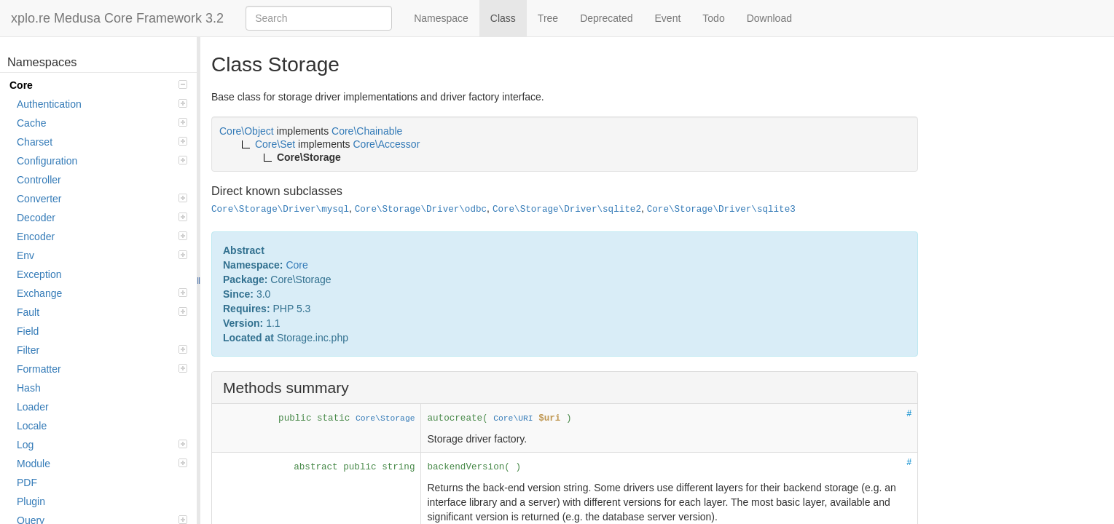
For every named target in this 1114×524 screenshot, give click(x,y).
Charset (102, 142)
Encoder (102, 236)
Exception (39, 274)
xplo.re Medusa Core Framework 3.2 (117, 18)
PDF (27, 482)
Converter (102, 199)
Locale (32, 426)
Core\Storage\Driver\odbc (421, 210)
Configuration (102, 161)
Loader (33, 407)
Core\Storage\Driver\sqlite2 (567, 210)
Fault (102, 312)
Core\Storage (385, 418)
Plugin (31, 501)
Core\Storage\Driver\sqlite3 (721, 210)
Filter (102, 350)
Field (28, 331)
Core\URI (513, 418)
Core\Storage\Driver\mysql (280, 210)
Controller (39, 180)
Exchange (102, 293)
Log (102, 444)
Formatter (102, 369)
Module (102, 463)
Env (102, 255)
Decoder (102, 217)
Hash (29, 388)
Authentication (102, 104)
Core (98, 85)
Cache (102, 123)
